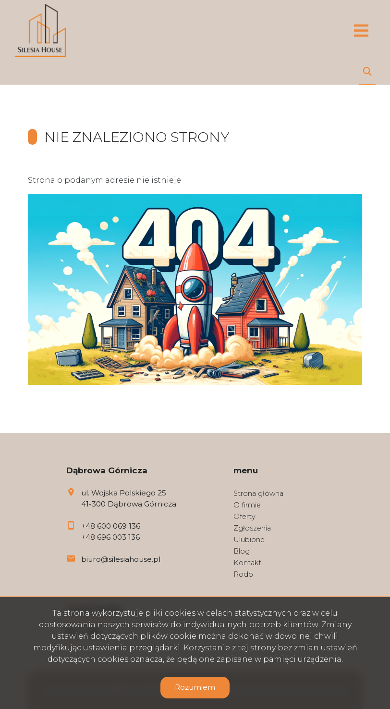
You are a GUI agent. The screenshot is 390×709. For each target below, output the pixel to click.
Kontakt (247, 562)
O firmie (247, 505)
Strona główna (258, 493)
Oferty (244, 516)
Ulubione (249, 539)
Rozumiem (195, 687)
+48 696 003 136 (110, 537)
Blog (241, 551)
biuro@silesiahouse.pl (120, 559)
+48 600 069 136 (110, 526)
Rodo (243, 574)
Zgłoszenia (252, 528)
